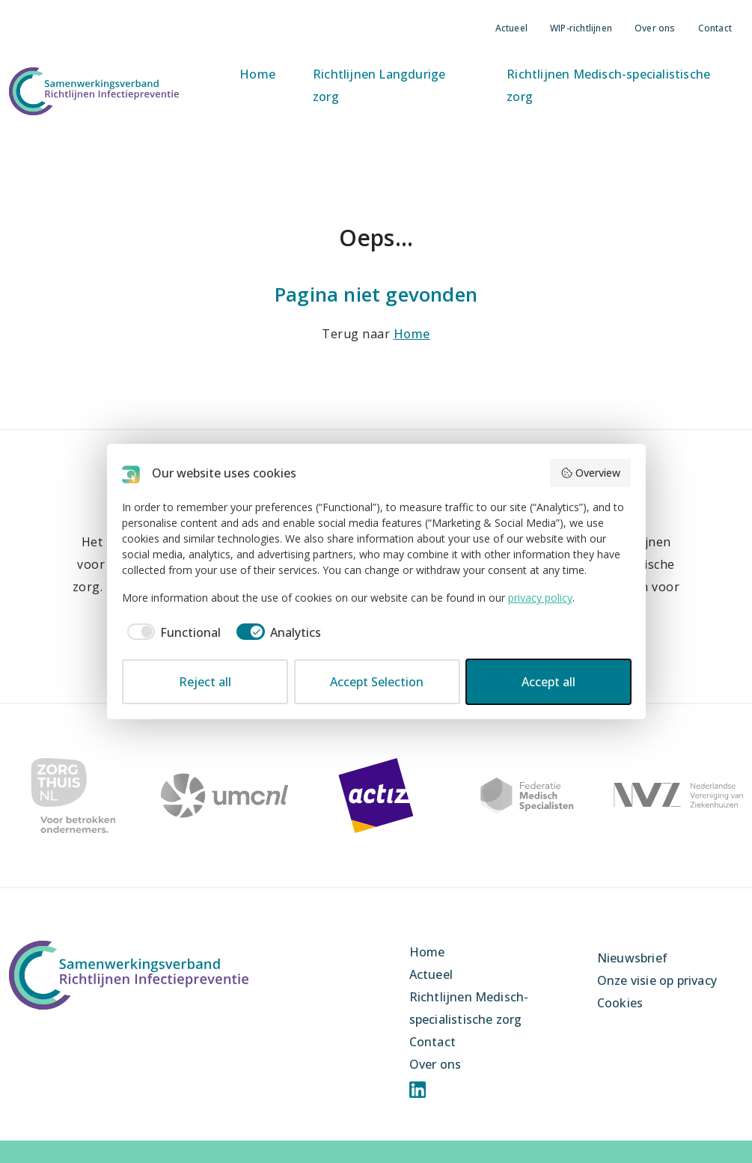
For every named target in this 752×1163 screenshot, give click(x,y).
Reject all (205, 682)
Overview (590, 472)
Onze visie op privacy (657, 980)
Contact (715, 28)
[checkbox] (171, 632)
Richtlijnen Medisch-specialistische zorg (608, 85)
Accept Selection (377, 682)
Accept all (548, 682)
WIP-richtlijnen (581, 28)
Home (257, 74)
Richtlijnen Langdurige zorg (379, 85)
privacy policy (540, 597)
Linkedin (417, 1089)
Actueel (511, 28)
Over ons (655, 28)
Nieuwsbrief (632, 958)
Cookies (620, 1003)
